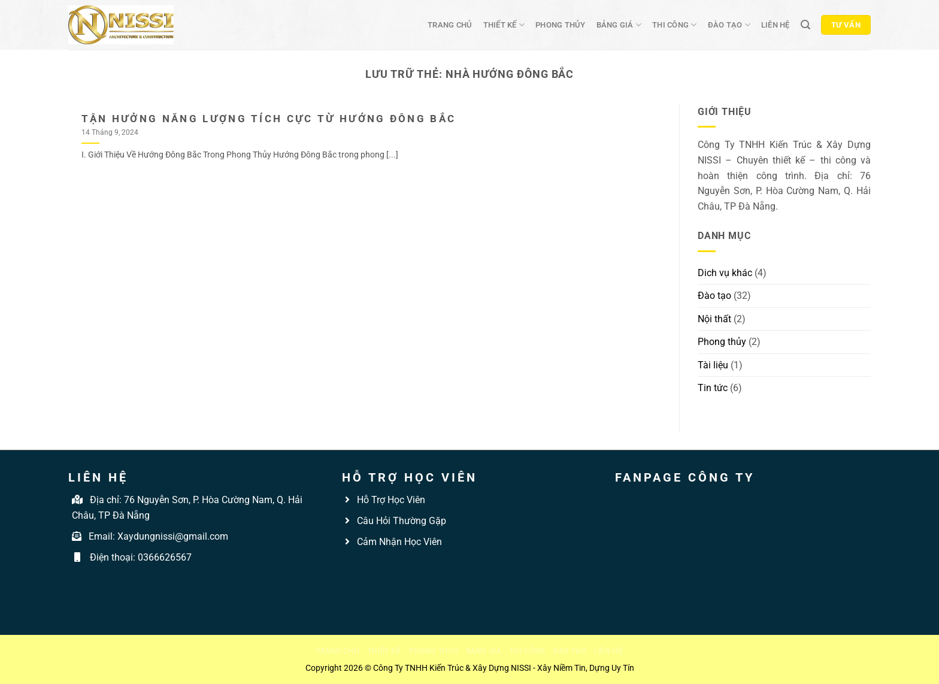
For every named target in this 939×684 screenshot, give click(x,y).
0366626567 (165, 557)
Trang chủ (450, 24)
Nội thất (714, 319)
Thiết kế (504, 25)
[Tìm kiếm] (805, 25)
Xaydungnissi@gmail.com (172, 536)
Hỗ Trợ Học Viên (391, 500)
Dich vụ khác (725, 273)
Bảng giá (619, 25)
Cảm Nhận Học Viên (398, 541)
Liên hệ (775, 24)
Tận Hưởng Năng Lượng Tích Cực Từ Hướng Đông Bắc (268, 119)
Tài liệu (713, 365)
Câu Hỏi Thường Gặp (400, 520)
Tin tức (713, 388)
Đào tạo (729, 25)
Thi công (674, 25)
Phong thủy (560, 24)
